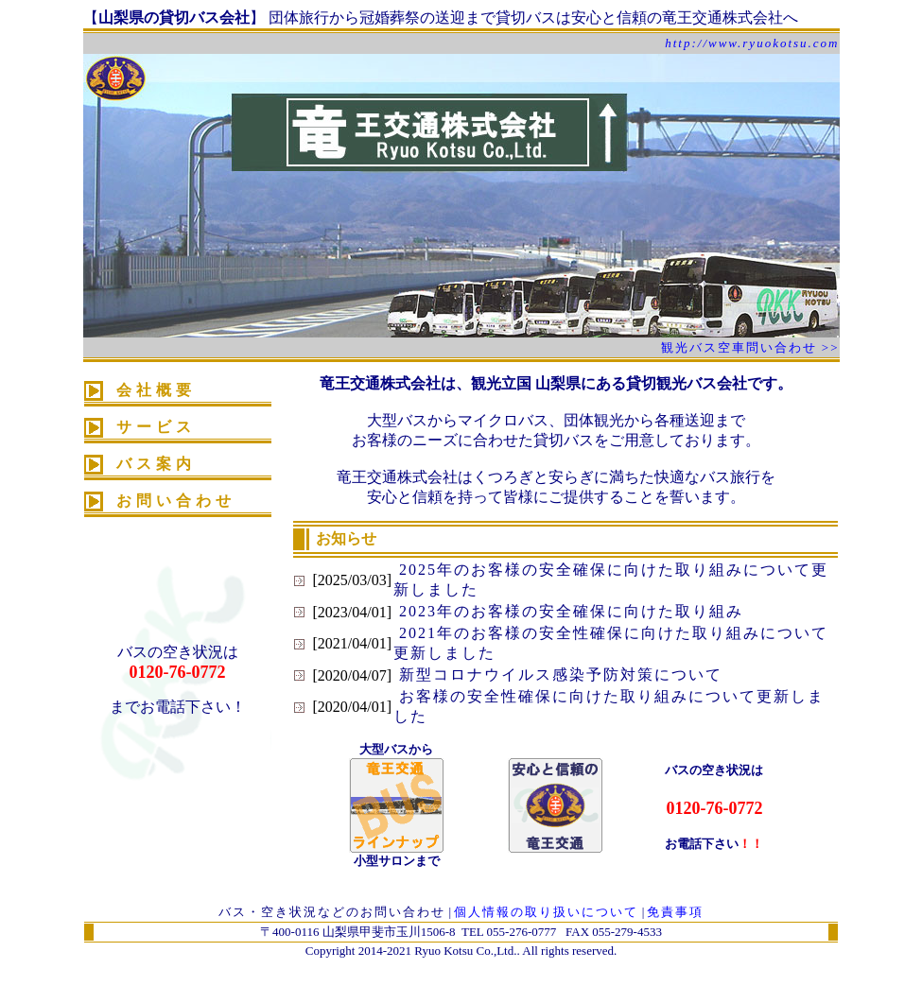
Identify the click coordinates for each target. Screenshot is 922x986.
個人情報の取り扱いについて (546, 912)
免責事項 (675, 912)
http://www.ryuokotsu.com (752, 43)
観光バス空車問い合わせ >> (750, 347)
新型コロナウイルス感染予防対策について (557, 674)
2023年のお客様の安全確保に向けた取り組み (568, 611)
